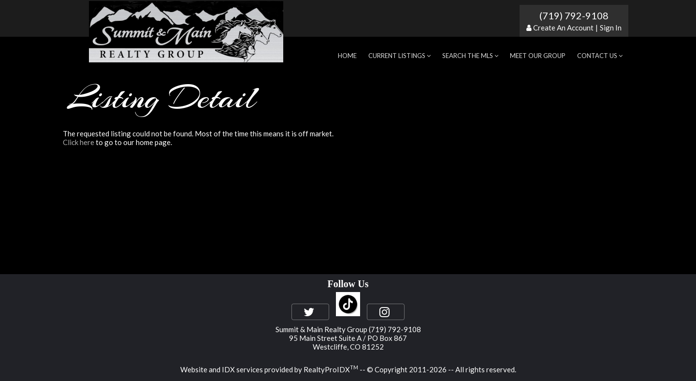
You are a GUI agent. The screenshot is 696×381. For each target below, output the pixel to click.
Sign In (611, 27)
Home (347, 55)
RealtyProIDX (331, 369)
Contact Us (600, 55)
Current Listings (399, 55)
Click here (78, 142)
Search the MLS (470, 55)
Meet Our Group (538, 55)
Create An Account (563, 27)
